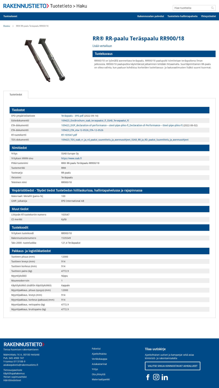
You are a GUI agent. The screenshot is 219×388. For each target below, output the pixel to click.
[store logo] (46, 6)
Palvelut (96, 348)
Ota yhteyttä (98, 374)
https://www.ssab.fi (71, 158)
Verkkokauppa (99, 359)
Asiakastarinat (99, 364)
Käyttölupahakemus (14, 373)
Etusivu (6, 26)
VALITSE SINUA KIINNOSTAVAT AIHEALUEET (173, 365)
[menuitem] (12, 16)
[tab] (154, 54)
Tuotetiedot (16, 94)
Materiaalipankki (101, 379)
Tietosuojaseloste (12, 370)
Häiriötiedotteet (12, 380)
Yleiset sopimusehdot (15, 377)
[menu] (109, 16)
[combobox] (194, 8)
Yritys (95, 369)
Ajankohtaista (99, 353)
